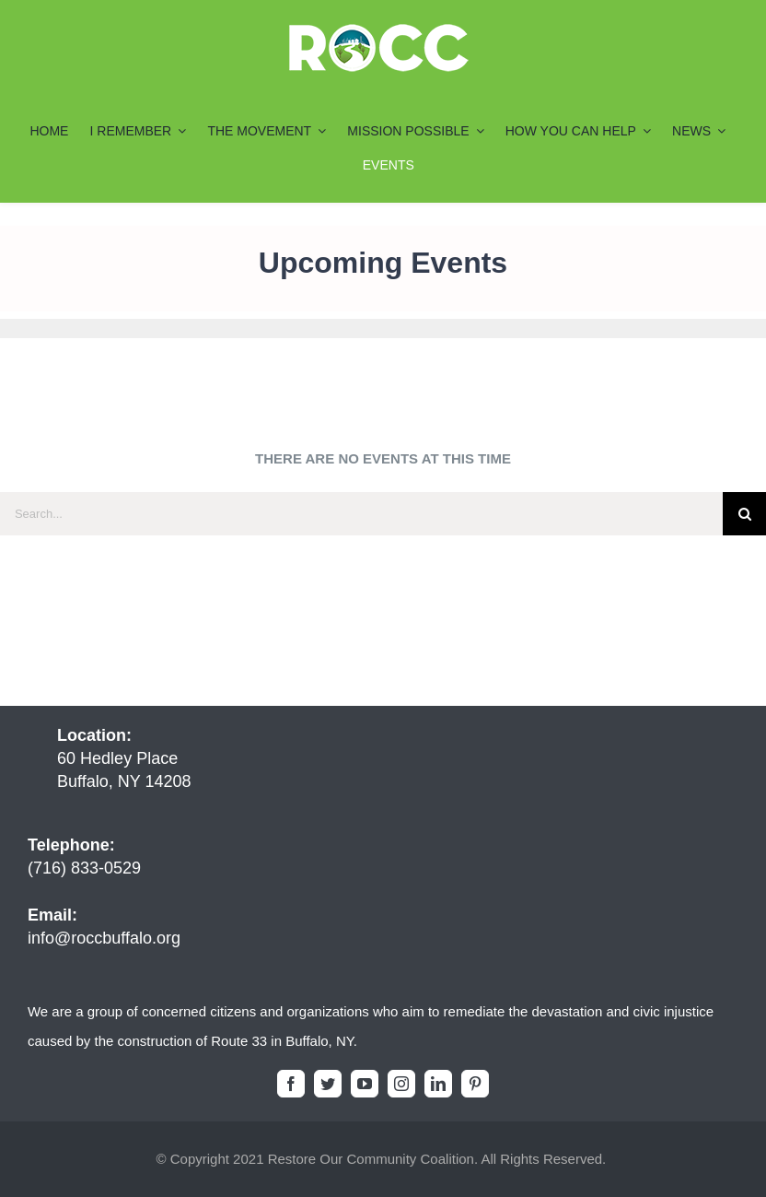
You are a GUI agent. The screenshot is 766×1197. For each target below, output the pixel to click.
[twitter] (328, 1083)
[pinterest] (475, 1083)
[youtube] (364, 1083)
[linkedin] (438, 1083)
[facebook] (291, 1083)
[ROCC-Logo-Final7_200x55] (378, 30)
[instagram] (401, 1083)
